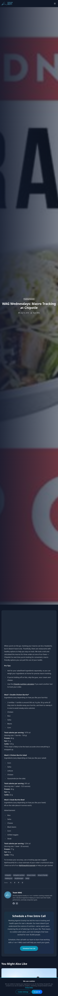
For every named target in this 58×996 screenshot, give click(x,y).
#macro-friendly (42, 875)
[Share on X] (10, 882)
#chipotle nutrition (19, 875)
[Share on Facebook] (14, 882)
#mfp (27, 878)
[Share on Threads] (22, 882)
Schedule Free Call (29, 948)
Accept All (37, 992)
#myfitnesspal (19, 878)
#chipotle (8, 875)
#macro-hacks (31, 875)
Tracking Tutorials (29, 299)
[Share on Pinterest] (18, 882)
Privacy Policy (29, 987)
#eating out (8, 878)
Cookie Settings (23, 992)
